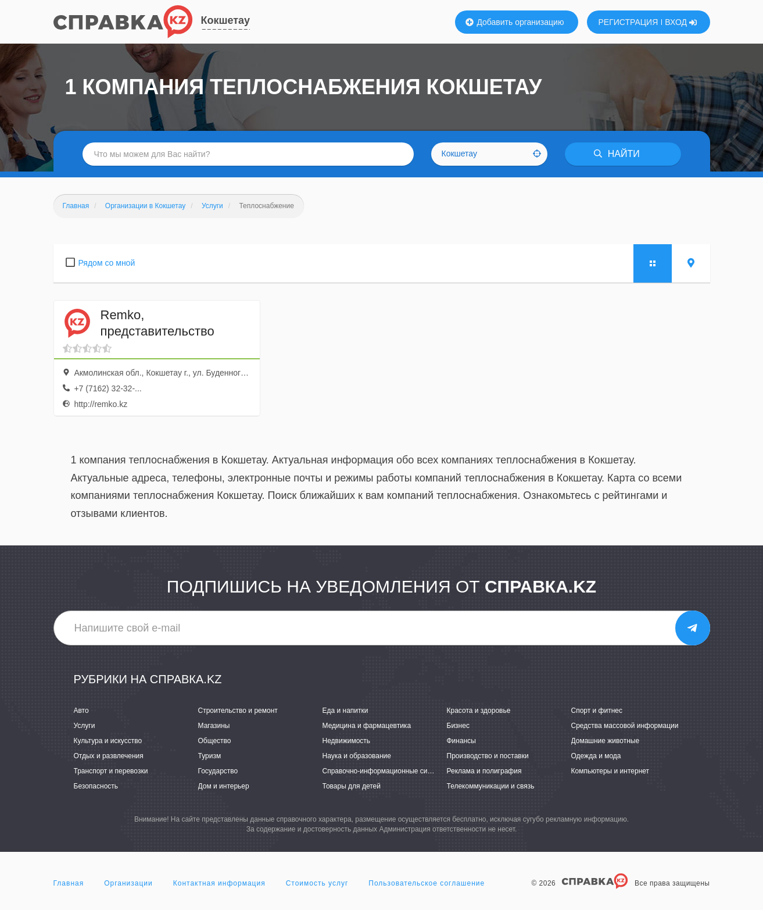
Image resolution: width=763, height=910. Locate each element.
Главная (68, 883)
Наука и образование (357, 756)
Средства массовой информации (625, 726)
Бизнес (458, 726)
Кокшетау (225, 20)
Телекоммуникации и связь (491, 786)
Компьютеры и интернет (610, 771)
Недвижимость (347, 741)
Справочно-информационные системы (385, 771)
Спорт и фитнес (597, 710)
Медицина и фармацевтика (367, 726)
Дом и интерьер (223, 786)
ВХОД (681, 22)
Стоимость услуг (317, 883)
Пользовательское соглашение (426, 883)
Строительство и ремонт (238, 710)
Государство (218, 771)
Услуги (84, 726)
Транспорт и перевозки (111, 771)
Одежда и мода (596, 756)
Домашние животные (605, 741)
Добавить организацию (514, 22)
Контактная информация (219, 883)
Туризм (209, 756)
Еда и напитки (345, 710)
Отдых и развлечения (109, 756)
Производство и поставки (488, 756)
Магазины (214, 726)
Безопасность (96, 786)
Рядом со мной (106, 262)
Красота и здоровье (479, 710)
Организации (128, 883)
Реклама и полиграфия (484, 771)
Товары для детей (352, 786)
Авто (81, 710)
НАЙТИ (616, 154)
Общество (214, 741)
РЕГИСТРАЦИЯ (628, 22)
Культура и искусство (108, 741)
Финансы (461, 741)
